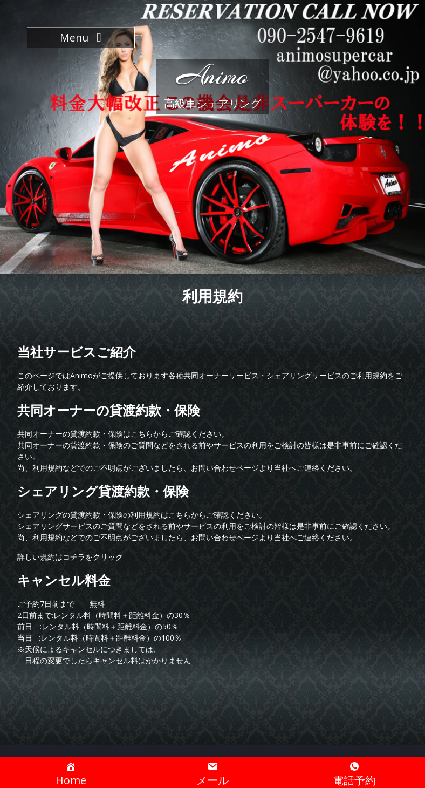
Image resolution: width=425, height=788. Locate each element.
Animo (212, 75)
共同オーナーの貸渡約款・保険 (108, 410)
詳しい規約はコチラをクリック (70, 557)
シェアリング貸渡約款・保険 (103, 491)
